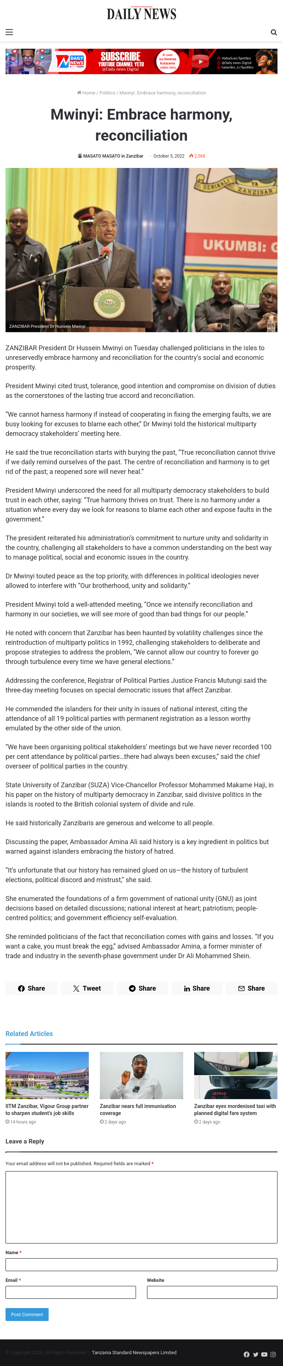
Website (155, 1280)
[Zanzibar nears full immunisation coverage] (141, 1075)
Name (14, 1252)
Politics (107, 93)
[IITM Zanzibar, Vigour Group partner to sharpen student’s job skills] (47, 1075)
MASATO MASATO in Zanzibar (113, 156)
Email (13, 1280)
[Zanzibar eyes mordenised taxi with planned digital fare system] (235, 1075)
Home (86, 93)
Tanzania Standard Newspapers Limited (134, 1352)
